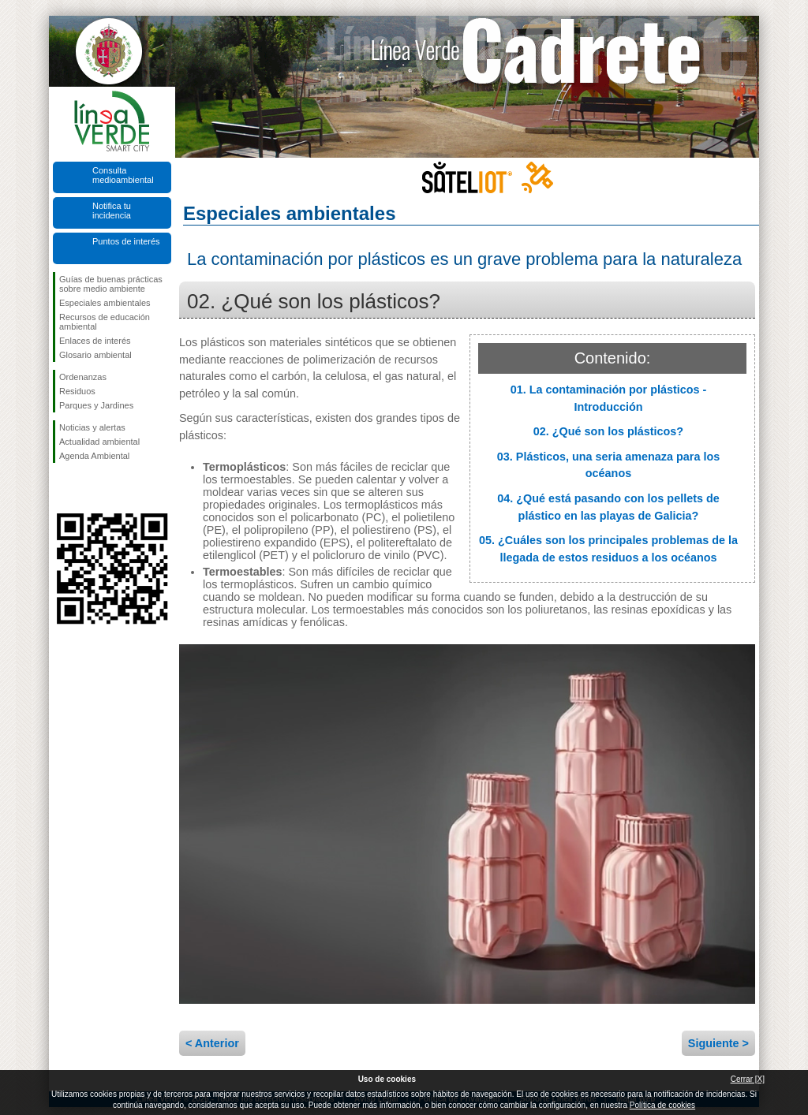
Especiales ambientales (105, 303)
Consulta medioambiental (123, 175)
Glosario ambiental (95, 355)
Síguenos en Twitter (88, 488)
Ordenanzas (83, 377)
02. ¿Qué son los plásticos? (608, 431)
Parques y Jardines (96, 405)
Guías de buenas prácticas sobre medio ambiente (111, 283)
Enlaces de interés (95, 340)
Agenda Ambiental (94, 456)
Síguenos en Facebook (62, 488)
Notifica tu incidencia (111, 210)
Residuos (77, 391)
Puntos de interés (126, 241)
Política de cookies (662, 1105)
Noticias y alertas (92, 427)
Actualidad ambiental (99, 441)
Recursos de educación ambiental (104, 321)
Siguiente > (718, 1043)
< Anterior (212, 1043)
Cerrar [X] (748, 1079)
